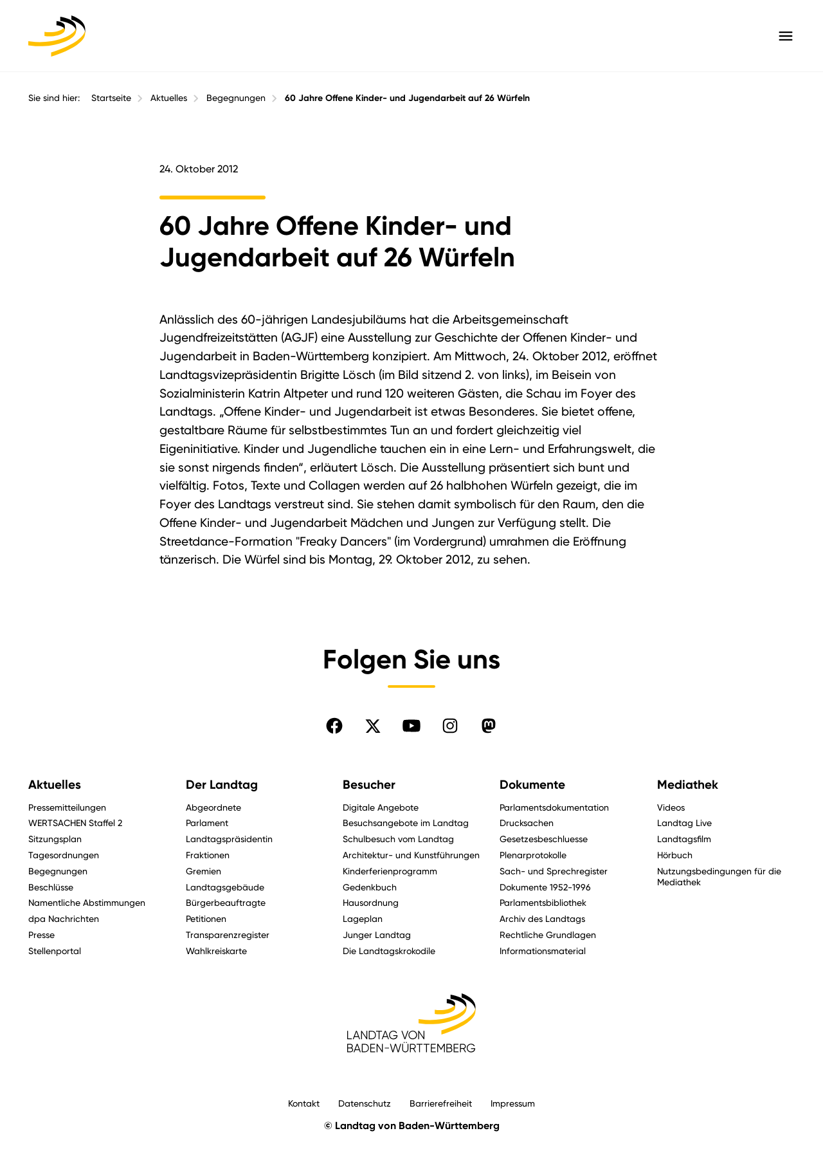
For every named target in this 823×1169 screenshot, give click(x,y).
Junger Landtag (377, 934)
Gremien (203, 870)
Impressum (513, 1103)
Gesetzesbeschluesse (544, 838)
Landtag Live (684, 822)
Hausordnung (371, 902)
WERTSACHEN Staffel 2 (75, 822)
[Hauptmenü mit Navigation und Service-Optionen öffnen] (786, 36)
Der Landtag (222, 784)
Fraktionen (208, 854)
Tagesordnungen (63, 854)
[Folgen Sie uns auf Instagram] (450, 726)
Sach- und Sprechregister (554, 870)
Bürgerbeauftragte (226, 902)
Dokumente (532, 784)
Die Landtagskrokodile (389, 950)
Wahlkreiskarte (216, 950)
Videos (671, 807)
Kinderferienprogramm (390, 870)
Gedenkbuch (370, 886)
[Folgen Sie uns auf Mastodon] (489, 726)
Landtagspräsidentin (229, 838)
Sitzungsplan (55, 838)
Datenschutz (364, 1103)
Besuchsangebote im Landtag (406, 822)
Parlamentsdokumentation (554, 807)
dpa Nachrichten (63, 918)
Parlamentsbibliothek (543, 902)
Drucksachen (527, 822)
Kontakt (304, 1103)
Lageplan (363, 918)
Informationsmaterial (543, 950)
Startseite (111, 98)
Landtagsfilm (684, 838)
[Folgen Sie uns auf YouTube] (411, 726)
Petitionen (206, 918)
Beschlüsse (50, 886)
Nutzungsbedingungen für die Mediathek (719, 876)
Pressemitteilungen (67, 807)
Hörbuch (674, 854)
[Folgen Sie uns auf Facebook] (334, 726)
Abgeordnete (213, 807)
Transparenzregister (227, 934)
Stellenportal (54, 950)
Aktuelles (168, 98)
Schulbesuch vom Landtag (398, 838)
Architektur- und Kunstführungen (411, 854)
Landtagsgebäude (225, 886)
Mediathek (687, 784)
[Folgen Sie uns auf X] (373, 726)
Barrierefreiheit (441, 1103)
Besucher (369, 784)
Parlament (207, 822)
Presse (41, 934)
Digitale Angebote (381, 807)
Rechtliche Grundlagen (548, 934)
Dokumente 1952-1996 (545, 886)
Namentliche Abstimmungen (86, 902)
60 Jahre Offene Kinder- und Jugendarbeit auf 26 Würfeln (407, 98)
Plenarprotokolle (533, 854)
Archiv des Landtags (542, 918)
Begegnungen (236, 98)
